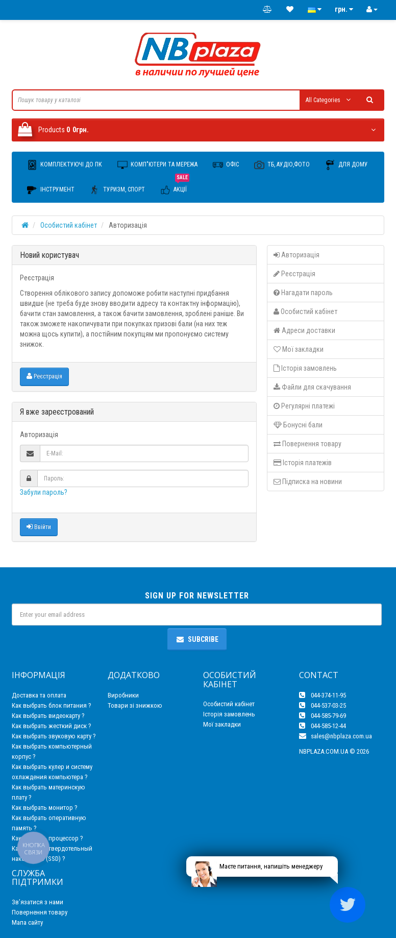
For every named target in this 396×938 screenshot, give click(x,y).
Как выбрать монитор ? (45, 807)
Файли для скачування (312, 387)
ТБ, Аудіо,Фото (282, 165)
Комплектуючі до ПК (64, 165)
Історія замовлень (305, 368)
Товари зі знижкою (135, 705)
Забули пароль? (43, 492)
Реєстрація (44, 376)
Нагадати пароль (303, 292)
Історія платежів (303, 463)
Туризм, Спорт (117, 190)
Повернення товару (307, 444)
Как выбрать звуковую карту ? (54, 736)
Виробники (123, 695)
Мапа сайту (27, 922)
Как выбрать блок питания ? (51, 705)
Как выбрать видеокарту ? (48, 715)
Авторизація (296, 255)
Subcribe (197, 639)
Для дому (346, 165)
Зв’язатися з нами (37, 902)
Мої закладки (299, 349)
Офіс (226, 165)
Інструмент (51, 190)
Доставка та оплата (39, 695)
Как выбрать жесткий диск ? (51, 726)
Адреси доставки (304, 330)
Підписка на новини (308, 481)
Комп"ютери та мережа (157, 165)
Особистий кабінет (68, 225)
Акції (174, 186)
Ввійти (39, 527)
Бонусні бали (298, 425)
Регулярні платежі (304, 406)
